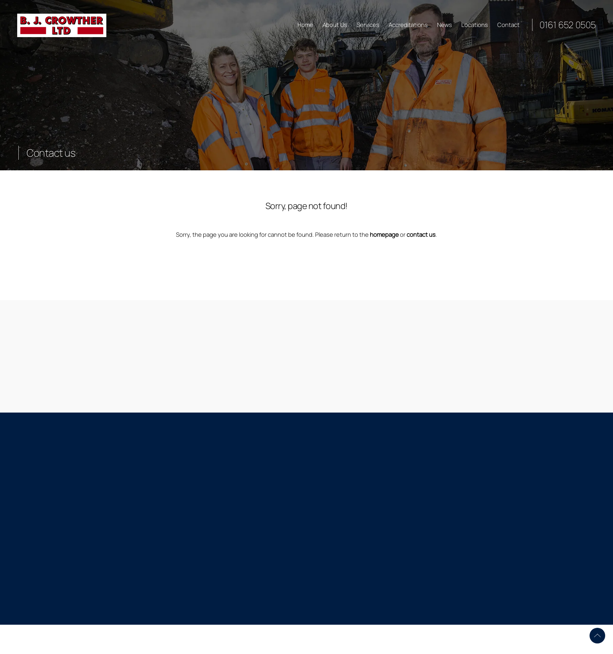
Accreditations (408, 25)
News (444, 25)
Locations (474, 25)
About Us (335, 25)
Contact (508, 25)
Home (305, 25)
